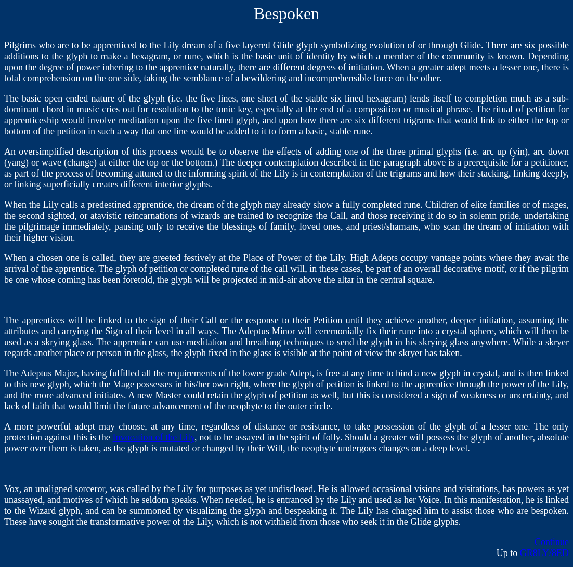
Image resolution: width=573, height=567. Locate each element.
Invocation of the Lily (154, 437)
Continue (552, 542)
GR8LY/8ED (544, 553)
